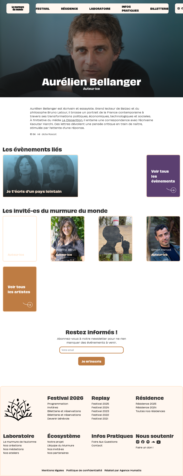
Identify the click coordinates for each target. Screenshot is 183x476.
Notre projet (55, 441)
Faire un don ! (144, 447)
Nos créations (12, 445)
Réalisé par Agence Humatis (122, 470)
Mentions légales (53, 470)
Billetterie (159, 8)
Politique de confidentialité (84, 470)
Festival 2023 (100, 411)
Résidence (69, 8)
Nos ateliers (11, 453)
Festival (43, 8)
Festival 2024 (100, 407)
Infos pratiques (130, 8)
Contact (97, 445)
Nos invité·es (55, 449)
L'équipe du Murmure (60, 445)
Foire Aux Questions (104, 441)
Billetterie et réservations (64, 411)
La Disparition (72, 120)
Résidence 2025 (146, 403)
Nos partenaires (57, 453)
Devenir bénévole (58, 418)
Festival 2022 (100, 414)
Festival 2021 (100, 418)
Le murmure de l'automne (19, 441)
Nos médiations (13, 449)
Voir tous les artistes (19, 289)
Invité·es (52, 407)
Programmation (57, 403)
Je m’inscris (91, 361)
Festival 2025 (100, 403)
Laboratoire (99, 8)
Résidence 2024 (146, 407)
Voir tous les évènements (163, 175)
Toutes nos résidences (150, 411)
